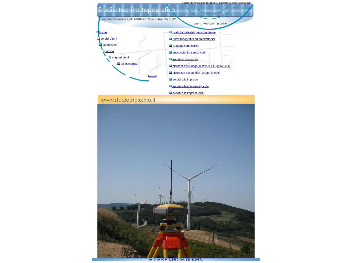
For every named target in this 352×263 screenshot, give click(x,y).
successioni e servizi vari (187, 52)
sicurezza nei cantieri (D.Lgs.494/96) (194, 72)
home (101, 32)
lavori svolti (108, 45)
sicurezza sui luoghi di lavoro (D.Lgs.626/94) (199, 66)
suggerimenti (119, 57)
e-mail (151, 76)
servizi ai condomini (183, 59)
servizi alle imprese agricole (189, 86)
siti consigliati (127, 63)
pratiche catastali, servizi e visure (192, 32)
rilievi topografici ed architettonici (192, 39)
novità (108, 51)
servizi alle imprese (183, 79)
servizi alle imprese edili (186, 93)
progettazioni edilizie (184, 45)
